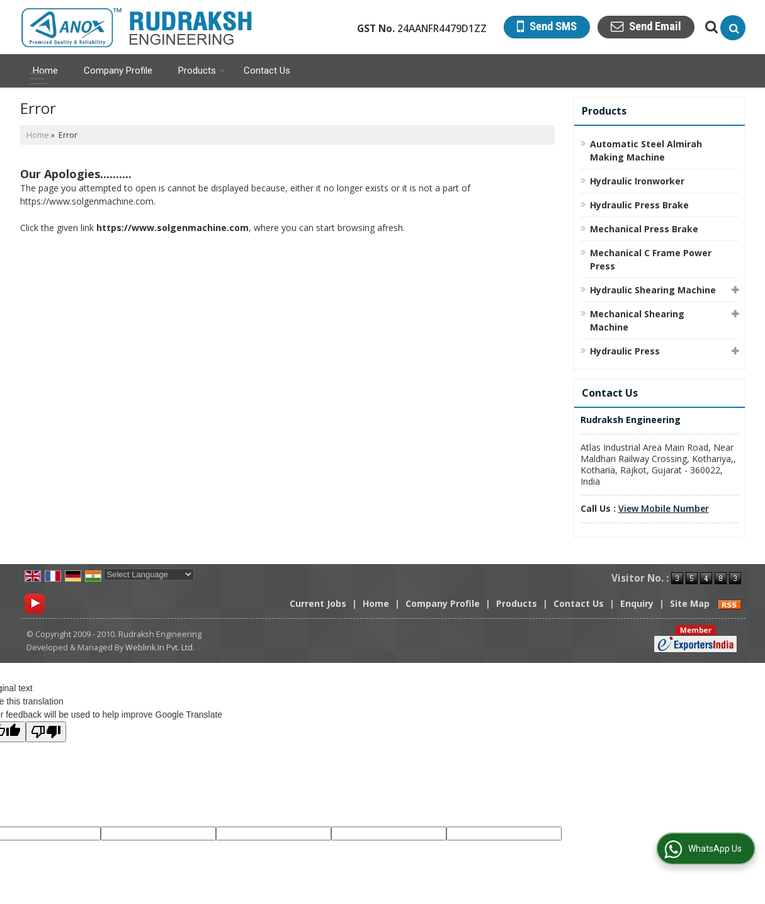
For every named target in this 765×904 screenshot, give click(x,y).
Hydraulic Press (625, 351)
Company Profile (118, 70)
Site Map (690, 603)
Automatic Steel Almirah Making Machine (646, 150)
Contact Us (267, 70)
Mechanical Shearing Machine (637, 320)
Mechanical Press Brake (644, 229)
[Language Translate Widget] (149, 574)
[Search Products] (710, 27)
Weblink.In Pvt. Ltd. (160, 647)
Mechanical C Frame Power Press (650, 259)
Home (45, 70)
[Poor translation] (46, 731)
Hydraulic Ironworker (637, 181)
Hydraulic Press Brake (639, 205)
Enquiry (637, 603)
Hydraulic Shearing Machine (653, 290)
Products (201, 70)
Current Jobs (318, 603)
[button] (663, 508)
